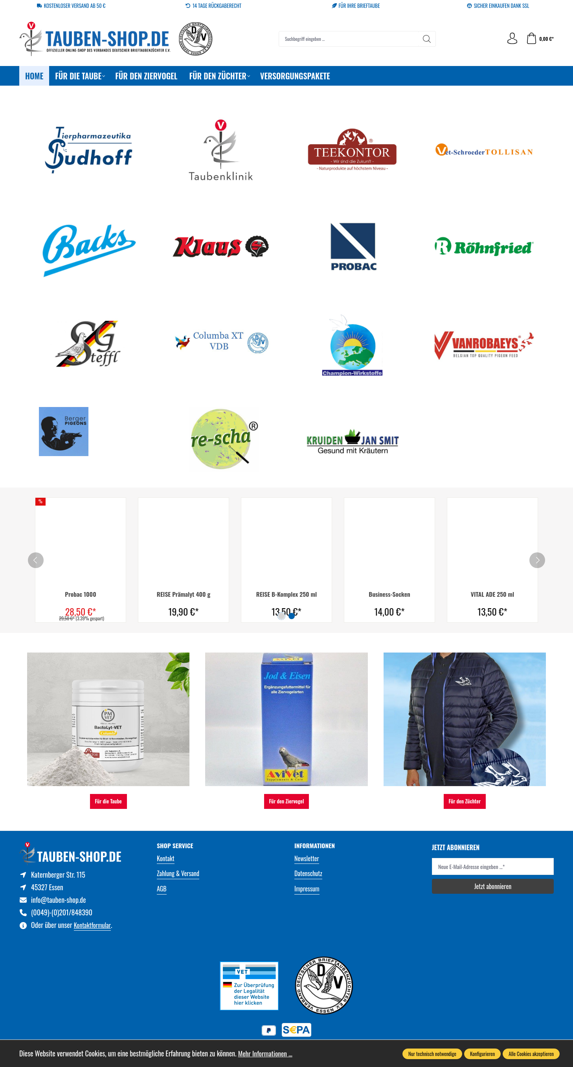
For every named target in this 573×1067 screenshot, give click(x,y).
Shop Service (175, 846)
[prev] (36, 560)
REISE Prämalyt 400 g (183, 594)
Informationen (315, 846)
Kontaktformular (92, 926)
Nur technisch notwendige (432, 1054)
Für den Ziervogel (286, 801)
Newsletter (306, 858)
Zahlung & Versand (178, 873)
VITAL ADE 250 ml (492, 594)
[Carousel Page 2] (291, 615)
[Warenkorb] (539, 39)
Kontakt (165, 858)
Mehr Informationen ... (266, 1053)
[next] (537, 560)
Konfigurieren (482, 1054)
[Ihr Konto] (512, 39)
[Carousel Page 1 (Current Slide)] (281, 615)
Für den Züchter (465, 801)
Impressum (307, 888)
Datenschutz (308, 873)
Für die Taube (108, 801)
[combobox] (348, 39)
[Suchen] (426, 39)
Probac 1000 (81, 594)
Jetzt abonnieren (492, 886)
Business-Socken (389, 594)
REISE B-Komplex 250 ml (286, 594)
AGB (162, 888)
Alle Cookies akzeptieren (531, 1054)
